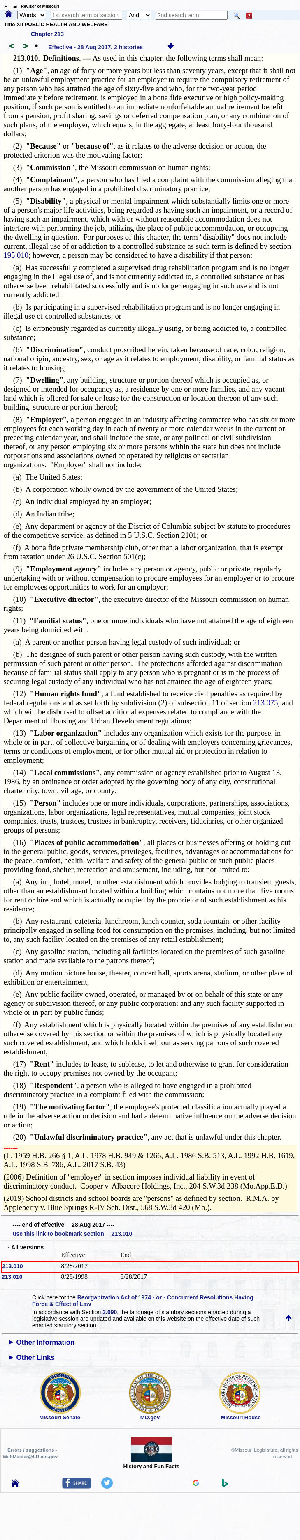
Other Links (35, 1357)
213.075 (265, 702)
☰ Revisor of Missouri (34, 6)
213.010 (12, 1266)
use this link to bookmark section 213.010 (72, 1233)
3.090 (109, 1312)
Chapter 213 (47, 34)
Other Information (45, 1342)
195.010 (15, 255)
